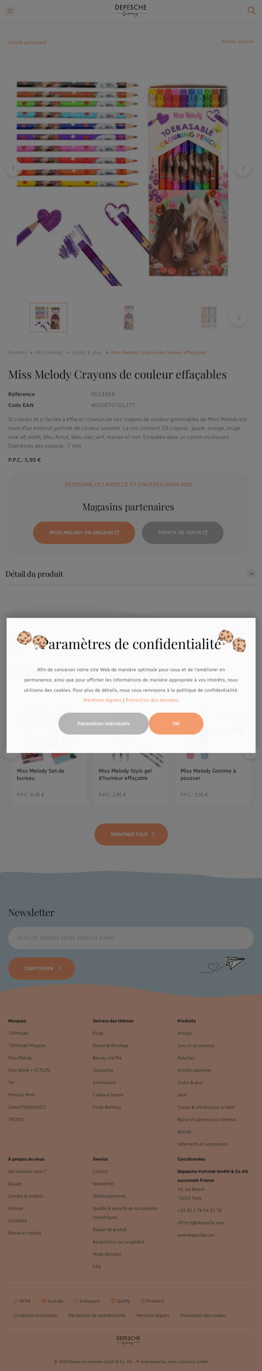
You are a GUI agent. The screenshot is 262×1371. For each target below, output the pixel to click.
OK (176, 724)
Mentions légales (103, 700)
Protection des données (152, 700)
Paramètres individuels (103, 724)
